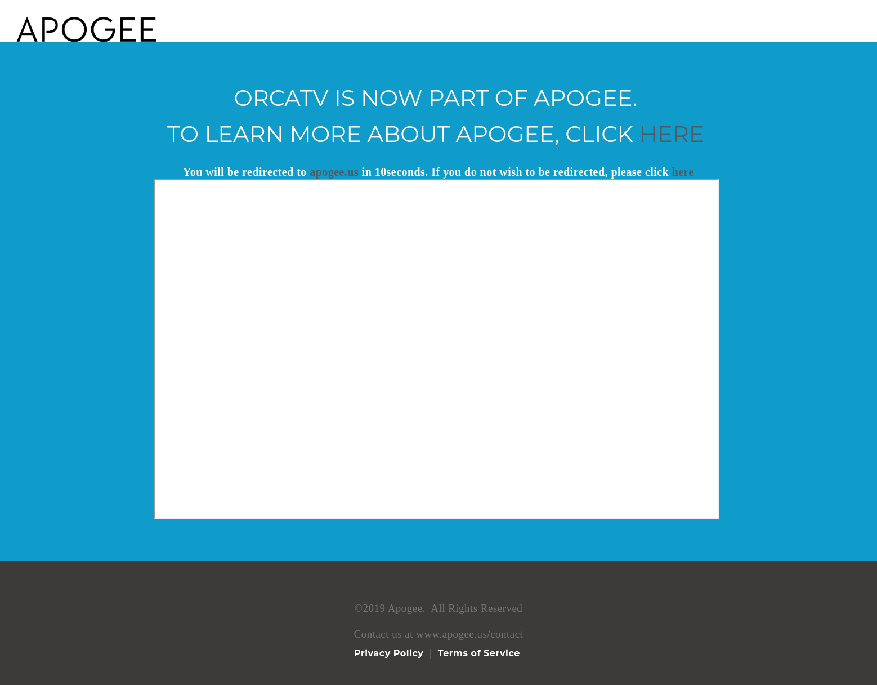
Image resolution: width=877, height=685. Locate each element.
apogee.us (334, 172)
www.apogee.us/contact (469, 634)
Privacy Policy (389, 653)
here (671, 134)
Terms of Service (478, 653)
